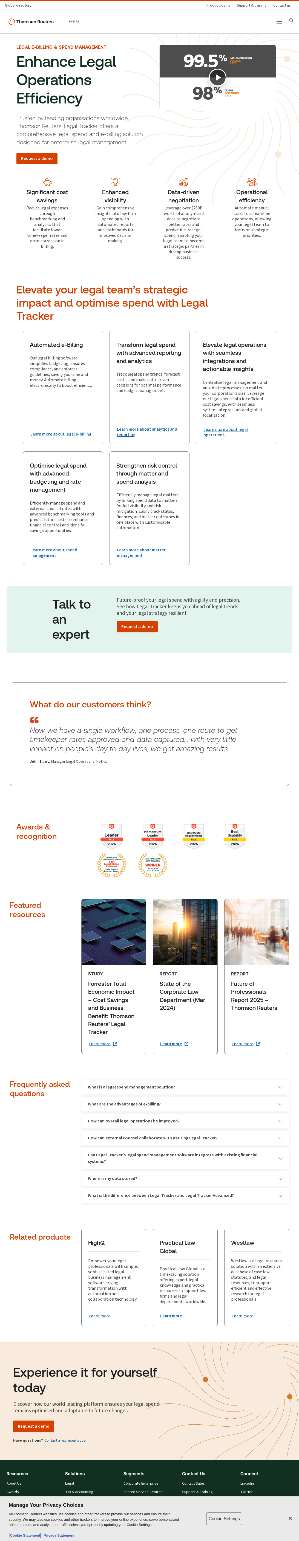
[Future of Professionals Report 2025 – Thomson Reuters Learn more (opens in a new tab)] (245, 1044)
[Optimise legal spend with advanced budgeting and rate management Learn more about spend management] (63, 553)
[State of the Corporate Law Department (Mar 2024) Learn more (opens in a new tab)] (174, 1044)
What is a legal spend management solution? (185, 1087)
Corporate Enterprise (141, 1484)
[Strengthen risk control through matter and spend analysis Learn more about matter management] (149, 553)
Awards (13, 1492)
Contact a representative (65, 1441)
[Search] (291, 21)
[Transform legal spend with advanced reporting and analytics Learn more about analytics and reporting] (149, 432)
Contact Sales (193, 1484)
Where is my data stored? (185, 1179)
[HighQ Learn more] (99, 1316)
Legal (69, 1484)
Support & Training (197, 1492)
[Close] (290, 1518)
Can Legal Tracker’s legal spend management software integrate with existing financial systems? (185, 1159)
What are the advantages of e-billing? (185, 1104)
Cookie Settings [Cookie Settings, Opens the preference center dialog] (224, 1518)
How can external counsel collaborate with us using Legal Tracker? (185, 1138)
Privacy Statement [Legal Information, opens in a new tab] (58, 1535)
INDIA (74, 21)
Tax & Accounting (79, 1492)
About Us (14, 1484)
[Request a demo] (37, 158)
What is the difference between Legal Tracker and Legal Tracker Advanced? (185, 1196)
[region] (149, 1518)
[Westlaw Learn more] (242, 1316)
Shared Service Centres (143, 1492)
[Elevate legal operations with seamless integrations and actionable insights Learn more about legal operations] (236, 432)
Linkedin (247, 1484)
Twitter (246, 1492)
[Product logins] (218, 5)
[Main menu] (279, 22)
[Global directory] (20, 5)
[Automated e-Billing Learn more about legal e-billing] (61, 434)
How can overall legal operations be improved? (185, 1121)
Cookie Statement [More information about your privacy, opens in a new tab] (25, 1535)
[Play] (217, 77)
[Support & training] (252, 5)
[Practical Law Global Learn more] (171, 1316)
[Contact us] (282, 5)
